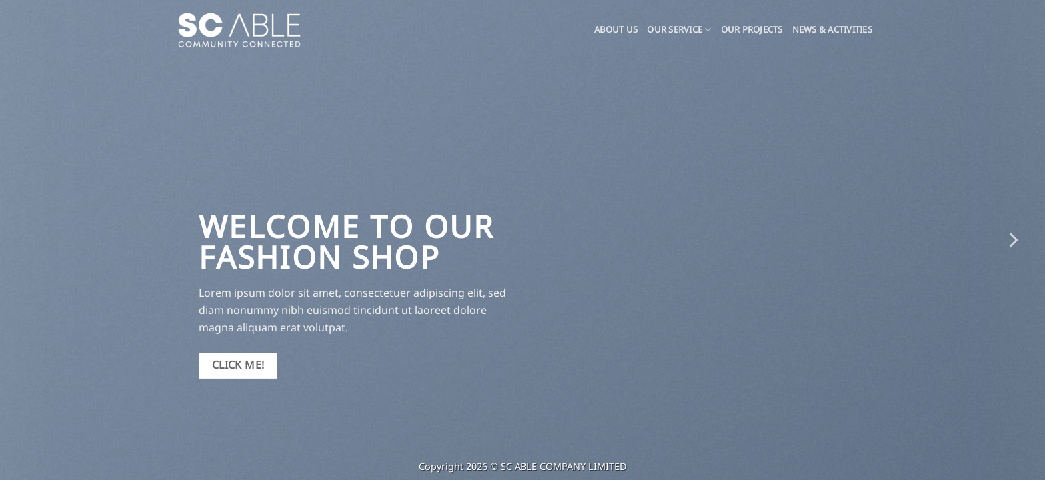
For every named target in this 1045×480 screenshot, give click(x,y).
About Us (616, 30)
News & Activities (832, 30)
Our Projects (752, 30)
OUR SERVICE (679, 30)
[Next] (1012, 240)
